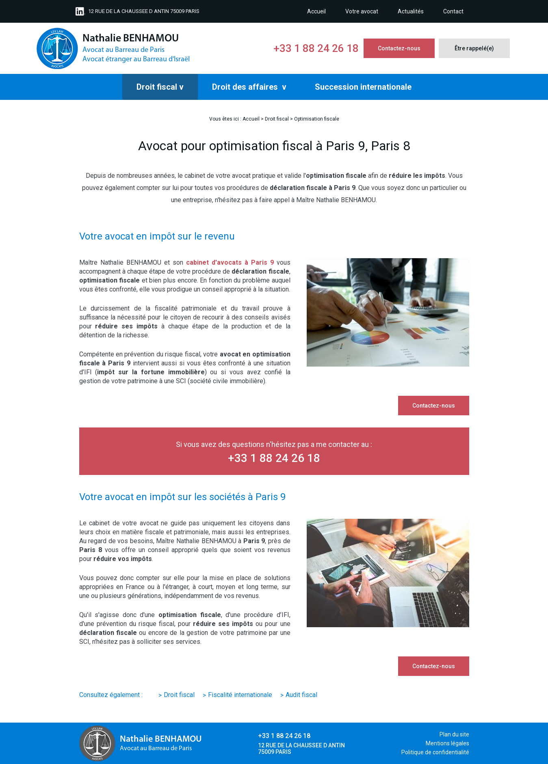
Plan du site (454, 734)
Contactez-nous (399, 48)
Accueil (316, 11)
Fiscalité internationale (240, 695)
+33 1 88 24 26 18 (316, 48)
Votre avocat (361, 11)
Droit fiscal (156, 87)
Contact (453, 11)
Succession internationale (363, 87)
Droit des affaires (246, 87)
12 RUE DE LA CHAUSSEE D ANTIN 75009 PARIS (143, 11)
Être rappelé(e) (474, 48)
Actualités (411, 11)
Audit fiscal (301, 695)
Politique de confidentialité (435, 752)
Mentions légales (447, 743)
